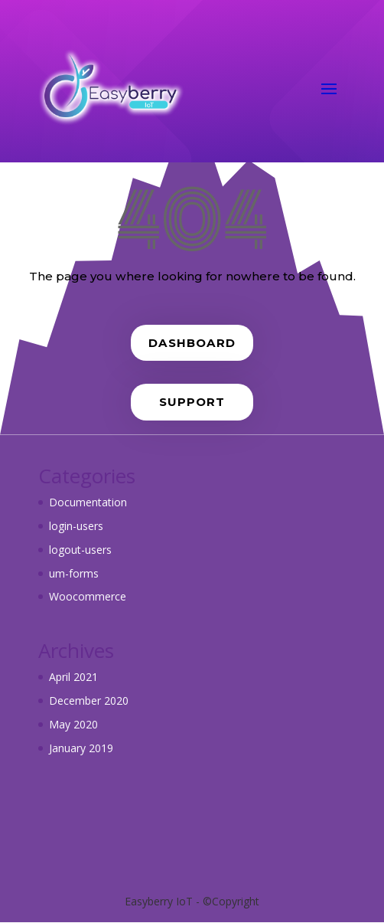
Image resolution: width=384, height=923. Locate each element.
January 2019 (81, 748)
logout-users (80, 549)
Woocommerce (87, 596)
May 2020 (73, 724)
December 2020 (89, 700)
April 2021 (73, 676)
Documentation (88, 502)
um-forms (74, 573)
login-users (76, 526)
